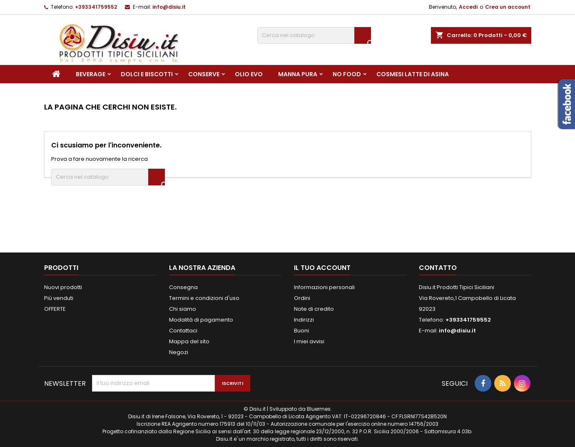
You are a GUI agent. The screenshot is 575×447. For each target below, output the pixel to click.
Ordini (302, 298)
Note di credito (314, 309)
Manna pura (297, 74)
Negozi (178, 352)
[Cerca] (314, 35)
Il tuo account (322, 267)
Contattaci (183, 331)
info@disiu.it (169, 6)
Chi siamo (182, 309)
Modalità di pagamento (201, 320)
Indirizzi (304, 320)
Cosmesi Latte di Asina (412, 74)
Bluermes (319, 408)
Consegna (183, 287)
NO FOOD (347, 74)
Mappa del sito (189, 341)
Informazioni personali (324, 287)
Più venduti (58, 298)
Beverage (90, 74)
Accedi (468, 6)
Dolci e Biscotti (147, 74)
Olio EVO (249, 74)
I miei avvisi (309, 341)
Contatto (438, 267)
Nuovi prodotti (63, 287)
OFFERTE (55, 309)
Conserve (203, 74)
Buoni (301, 331)
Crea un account (507, 6)
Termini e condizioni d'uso (204, 298)
